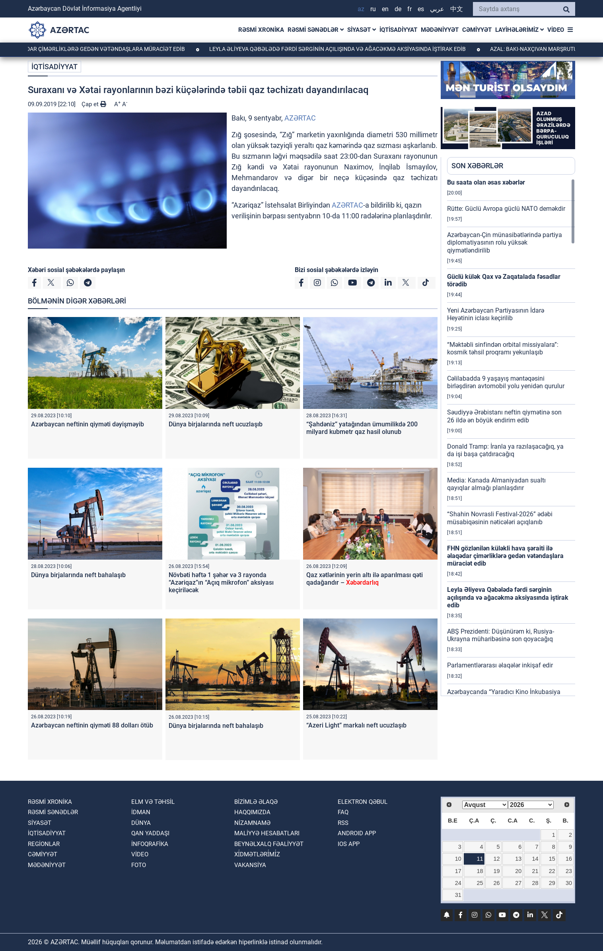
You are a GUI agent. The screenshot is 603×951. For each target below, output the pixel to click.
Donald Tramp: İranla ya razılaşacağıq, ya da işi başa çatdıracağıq (505, 450)
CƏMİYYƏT (477, 29)
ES (421, 9)
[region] (511, 437)
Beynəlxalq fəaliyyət (268, 844)
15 (552, 859)
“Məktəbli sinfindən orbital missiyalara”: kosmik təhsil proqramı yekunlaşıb (502, 348)
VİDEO (555, 29)
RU (373, 9)
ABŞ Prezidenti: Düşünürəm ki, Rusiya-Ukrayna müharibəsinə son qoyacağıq (500, 635)
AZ (361, 9)
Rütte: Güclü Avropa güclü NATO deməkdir (506, 208)
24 (458, 883)
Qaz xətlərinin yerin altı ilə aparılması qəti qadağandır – (364, 578)
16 (569, 859)
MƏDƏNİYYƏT (440, 29)
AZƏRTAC (300, 118)
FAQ (343, 812)
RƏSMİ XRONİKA (261, 29)
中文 (456, 9)
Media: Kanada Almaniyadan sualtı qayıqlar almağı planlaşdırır (496, 484)
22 (552, 871)
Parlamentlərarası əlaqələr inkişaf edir (500, 665)
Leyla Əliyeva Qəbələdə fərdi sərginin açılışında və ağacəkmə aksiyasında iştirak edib (356, 49)
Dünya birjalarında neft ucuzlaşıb (216, 424)
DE (398, 9)
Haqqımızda (252, 812)
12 (497, 859)
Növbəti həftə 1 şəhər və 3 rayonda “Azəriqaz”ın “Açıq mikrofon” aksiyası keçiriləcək (221, 582)
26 (497, 883)
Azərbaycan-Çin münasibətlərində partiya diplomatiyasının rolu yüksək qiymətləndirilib (504, 242)
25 (480, 883)
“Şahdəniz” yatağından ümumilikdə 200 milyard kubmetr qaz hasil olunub (362, 428)
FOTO (138, 865)
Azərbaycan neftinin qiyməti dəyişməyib (87, 424)
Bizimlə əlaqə (256, 801)
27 (518, 883)
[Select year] (531, 805)
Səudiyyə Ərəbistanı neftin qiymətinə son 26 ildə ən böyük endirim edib (504, 416)
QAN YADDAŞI (150, 833)
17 (458, 871)
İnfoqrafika (149, 844)
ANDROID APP (357, 833)
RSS (343, 823)
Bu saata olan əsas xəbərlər (486, 182)
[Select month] (485, 805)
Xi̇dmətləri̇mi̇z (257, 854)
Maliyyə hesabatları (267, 833)
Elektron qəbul (362, 801)
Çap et (94, 104)
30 (569, 883)
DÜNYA (141, 823)
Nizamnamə (252, 823)
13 (518, 859)
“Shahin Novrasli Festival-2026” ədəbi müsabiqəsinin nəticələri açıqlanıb (499, 517)
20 (518, 871)
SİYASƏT (361, 29)
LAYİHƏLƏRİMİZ (519, 29)
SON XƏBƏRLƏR (477, 165)
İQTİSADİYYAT (398, 29)
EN (385, 9)
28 (535, 883)
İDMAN (140, 812)
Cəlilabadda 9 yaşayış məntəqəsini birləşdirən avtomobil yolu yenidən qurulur (505, 382)
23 (569, 871)
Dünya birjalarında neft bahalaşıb (78, 575)
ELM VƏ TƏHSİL (153, 801)
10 (458, 859)
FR (409, 9)
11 (480, 859)
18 (480, 871)
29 (552, 883)
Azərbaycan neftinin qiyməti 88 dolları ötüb (92, 725)
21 (535, 871)
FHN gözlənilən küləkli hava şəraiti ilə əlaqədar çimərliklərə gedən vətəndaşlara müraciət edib (505, 556)
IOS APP (349, 844)
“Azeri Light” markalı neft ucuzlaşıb (356, 725)
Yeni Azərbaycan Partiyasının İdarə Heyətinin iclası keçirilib (495, 314)
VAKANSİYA (250, 865)
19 (497, 871)
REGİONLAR (44, 844)
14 (535, 859)
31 (458, 895)
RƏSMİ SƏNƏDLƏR (316, 29)
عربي (437, 9)
